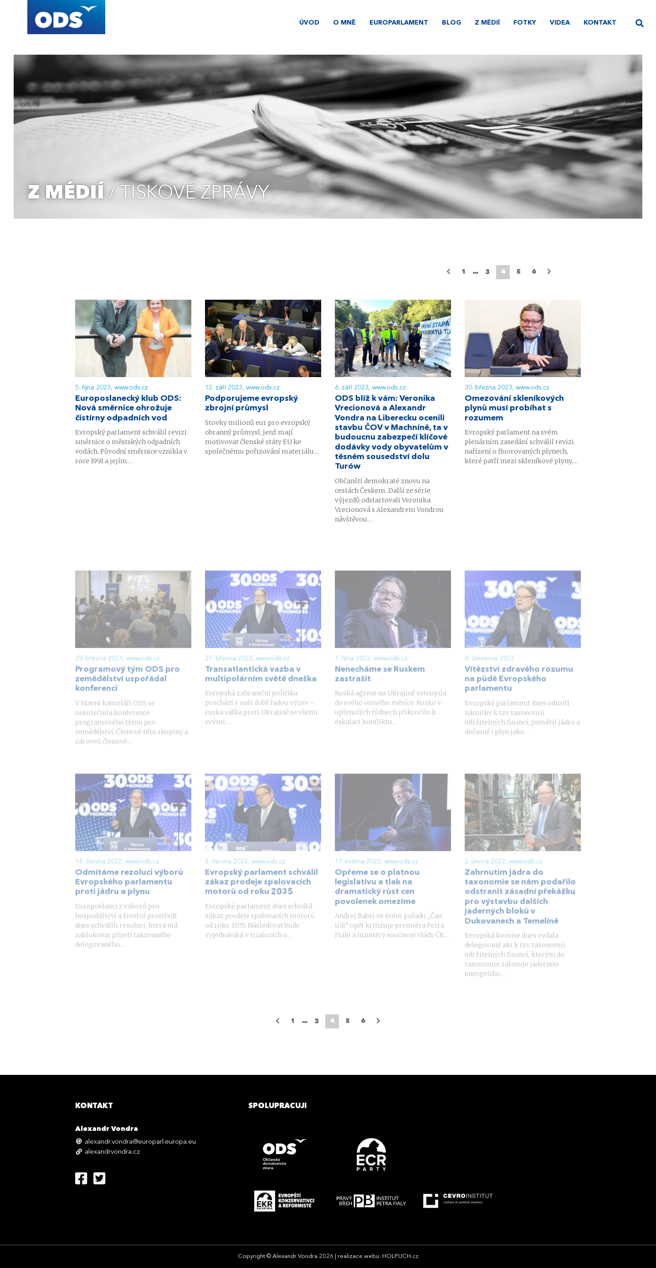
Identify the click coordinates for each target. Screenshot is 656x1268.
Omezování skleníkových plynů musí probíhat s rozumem (514, 409)
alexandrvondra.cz (112, 1152)
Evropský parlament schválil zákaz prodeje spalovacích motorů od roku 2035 (261, 896)
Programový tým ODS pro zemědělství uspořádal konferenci (127, 692)
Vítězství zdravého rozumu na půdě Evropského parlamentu (519, 692)
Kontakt (600, 23)
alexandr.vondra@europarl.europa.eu (140, 1142)
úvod (309, 23)
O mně (344, 23)
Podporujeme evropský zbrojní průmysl (251, 404)
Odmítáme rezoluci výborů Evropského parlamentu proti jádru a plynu (129, 896)
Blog (451, 23)
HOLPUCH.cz (400, 1256)
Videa (560, 23)
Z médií (487, 23)
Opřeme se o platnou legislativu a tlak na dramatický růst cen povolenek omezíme (377, 900)
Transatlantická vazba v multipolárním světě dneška (261, 687)
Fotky (524, 23)
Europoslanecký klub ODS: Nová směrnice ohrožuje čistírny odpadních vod (128, 409)
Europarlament (398, 23)
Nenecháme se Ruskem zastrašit (380, 687)
